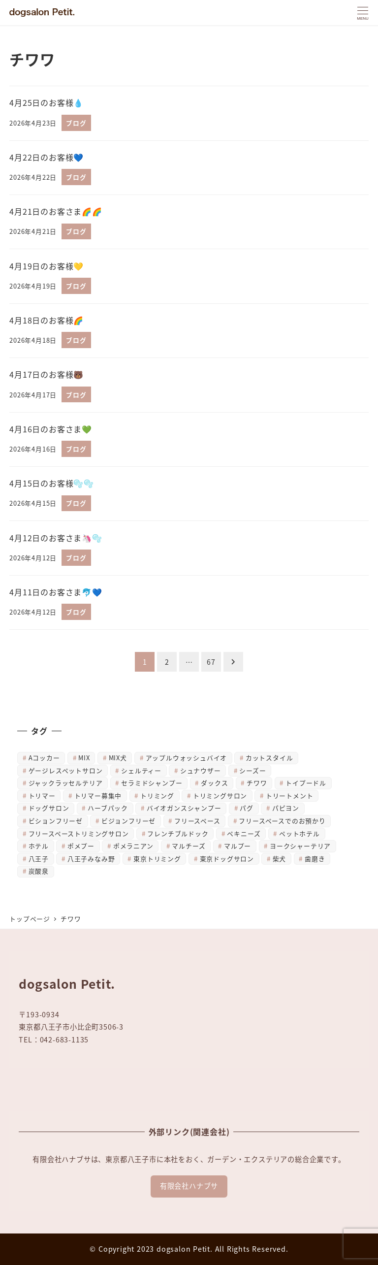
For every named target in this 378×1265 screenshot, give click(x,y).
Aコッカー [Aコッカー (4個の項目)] (44, 757)
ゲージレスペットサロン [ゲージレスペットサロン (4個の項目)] (66, 770)
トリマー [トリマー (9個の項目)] (42, 795)
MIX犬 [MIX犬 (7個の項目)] (118, 757)
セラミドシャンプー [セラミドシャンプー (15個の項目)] (151, 782)
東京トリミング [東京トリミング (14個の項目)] (157, 858)
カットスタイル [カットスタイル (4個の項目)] (269, 757)
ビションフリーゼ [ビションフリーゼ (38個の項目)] (56, 820)
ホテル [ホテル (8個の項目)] (39, 845)
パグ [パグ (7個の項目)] (246, 807)
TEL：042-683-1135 (54, 1039)
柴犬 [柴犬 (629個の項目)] (279, 858)
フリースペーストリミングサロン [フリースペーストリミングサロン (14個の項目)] (79, 833)
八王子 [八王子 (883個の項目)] (39, 858)
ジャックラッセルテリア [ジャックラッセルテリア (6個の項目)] (66, 782)
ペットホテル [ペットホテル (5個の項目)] (299, 833)
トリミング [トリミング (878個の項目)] (157, 795)
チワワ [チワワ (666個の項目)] (257, 782)
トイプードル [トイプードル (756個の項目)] (305, 782)
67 (211, 662)
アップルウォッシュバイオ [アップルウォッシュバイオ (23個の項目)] (186, 757)
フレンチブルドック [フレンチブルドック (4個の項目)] (177, 833)
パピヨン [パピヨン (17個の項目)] (285, 807)
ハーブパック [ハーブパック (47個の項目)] (108, 807)
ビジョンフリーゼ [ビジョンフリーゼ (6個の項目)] (128, 820)
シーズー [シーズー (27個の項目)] (252, 770)
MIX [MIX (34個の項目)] (84, 757)
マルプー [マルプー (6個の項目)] (237, 845)
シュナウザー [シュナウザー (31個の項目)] (200, 770)
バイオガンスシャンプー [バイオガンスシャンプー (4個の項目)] (184, 807)
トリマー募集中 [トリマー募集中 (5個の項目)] (98, 795)
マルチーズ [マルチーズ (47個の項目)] (188, 845)
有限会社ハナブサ (189, 1186)
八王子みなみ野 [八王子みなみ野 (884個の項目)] (91, 858)
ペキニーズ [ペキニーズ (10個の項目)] (243, 833)
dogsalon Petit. (185, 1249)
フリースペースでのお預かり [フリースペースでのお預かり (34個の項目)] (282, 820)
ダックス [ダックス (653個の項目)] (214, 782)
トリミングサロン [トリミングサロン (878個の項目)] (220, 795)
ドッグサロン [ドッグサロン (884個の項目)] (49, 807)
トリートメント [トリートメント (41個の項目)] (290, 795)
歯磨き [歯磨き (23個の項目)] (315, 858)
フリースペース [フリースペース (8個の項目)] (197, 820)
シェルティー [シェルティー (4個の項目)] (141, 770)
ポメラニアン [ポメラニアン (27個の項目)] (133, 845)
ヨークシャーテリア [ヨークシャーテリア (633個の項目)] (300, 845)
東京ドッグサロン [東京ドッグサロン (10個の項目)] (227, 858)
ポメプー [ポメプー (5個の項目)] (80, 845)
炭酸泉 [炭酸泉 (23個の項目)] (39, 871)
